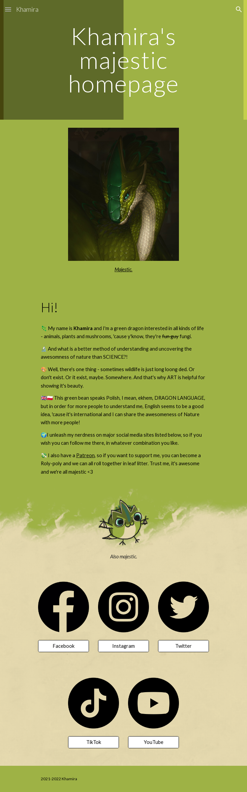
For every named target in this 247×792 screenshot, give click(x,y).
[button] (8, 9)
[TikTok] (93, 742)
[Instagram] (123, 646)
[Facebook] (63, 646)
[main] (123, 60)
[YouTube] (153, 742)
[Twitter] (183, 646)
